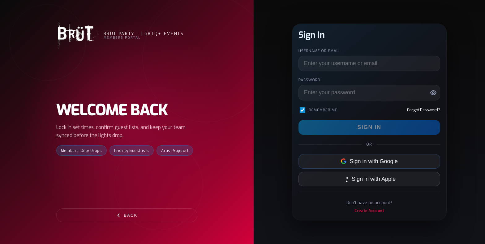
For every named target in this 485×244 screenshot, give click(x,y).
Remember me (323, 110)
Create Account (369, 210)
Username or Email (319, 50)
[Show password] (433, 93)
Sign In (369, 127)
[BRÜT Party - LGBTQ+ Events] (77, 36)
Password (309, 80)
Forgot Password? (423, 110)
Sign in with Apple (369, 179)
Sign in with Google (369, 161)
